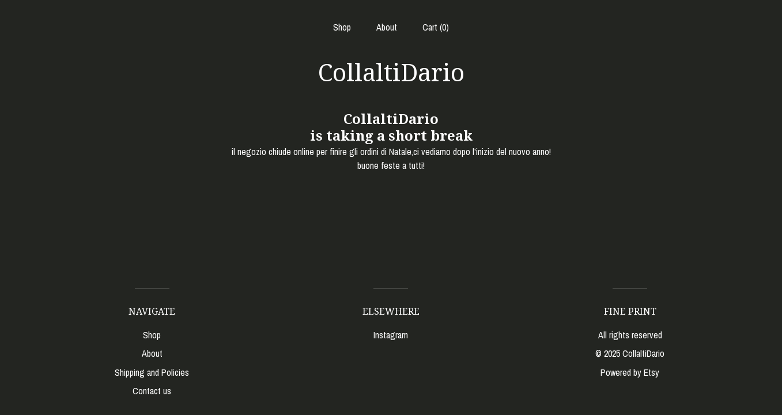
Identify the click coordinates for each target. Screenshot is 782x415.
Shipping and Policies (152, 372)
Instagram (390, 335)
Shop (342, 27)
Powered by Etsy (629, 372)
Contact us (152, 390)
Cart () (435, 27)
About (386, 27)
